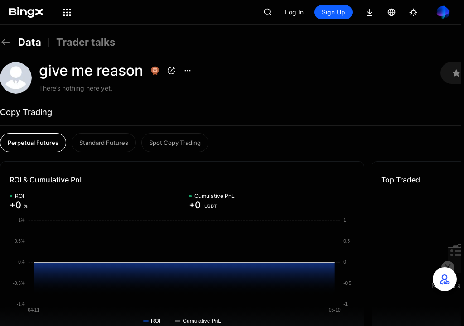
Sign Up (333, 12)
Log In (294, 12)
